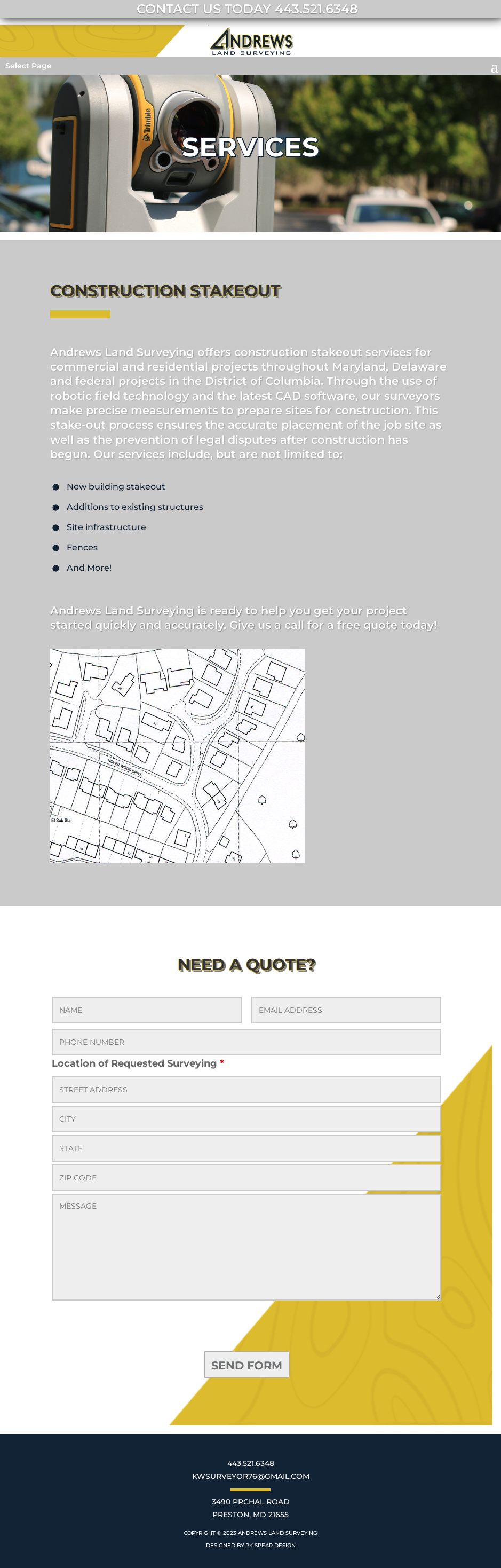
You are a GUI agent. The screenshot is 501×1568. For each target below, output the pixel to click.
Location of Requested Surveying (138, 1063)
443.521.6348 (250, 1463)
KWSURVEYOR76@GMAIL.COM (250, 1476)
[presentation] (133, 1328)
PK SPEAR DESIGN (270, 1545)
